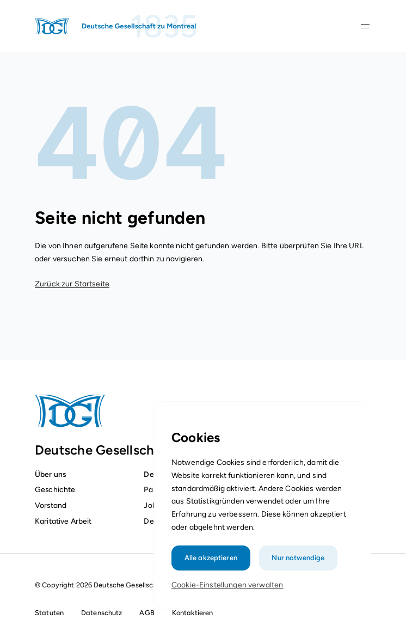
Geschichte (55, 489)
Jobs (152, 505)
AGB (146, 613)
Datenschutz (101, 613)
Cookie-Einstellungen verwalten (227, 586)
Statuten (49, 613)
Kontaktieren (192, 613)
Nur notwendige (298, 559)
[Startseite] (116, 26)
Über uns (50, 474)
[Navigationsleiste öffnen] (365, 26)
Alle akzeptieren (211, 559)
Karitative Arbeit (63, 521)
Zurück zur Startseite (72, 284)
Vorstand (50, 505)
